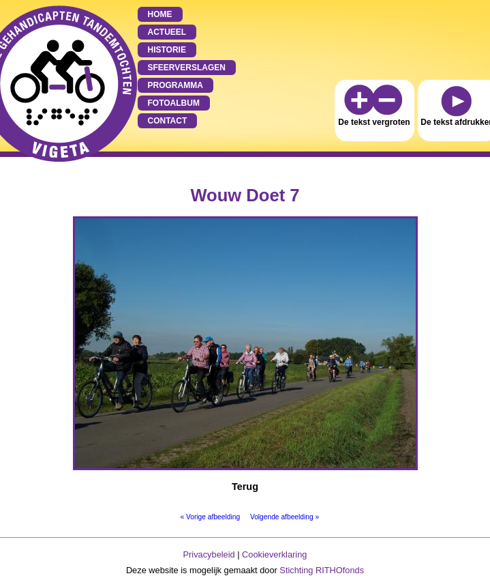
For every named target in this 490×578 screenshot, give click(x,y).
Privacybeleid (209, 554)
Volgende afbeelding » (284, 517)
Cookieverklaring (274, 554)
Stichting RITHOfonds (321, 570)
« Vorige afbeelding (210, 517)
